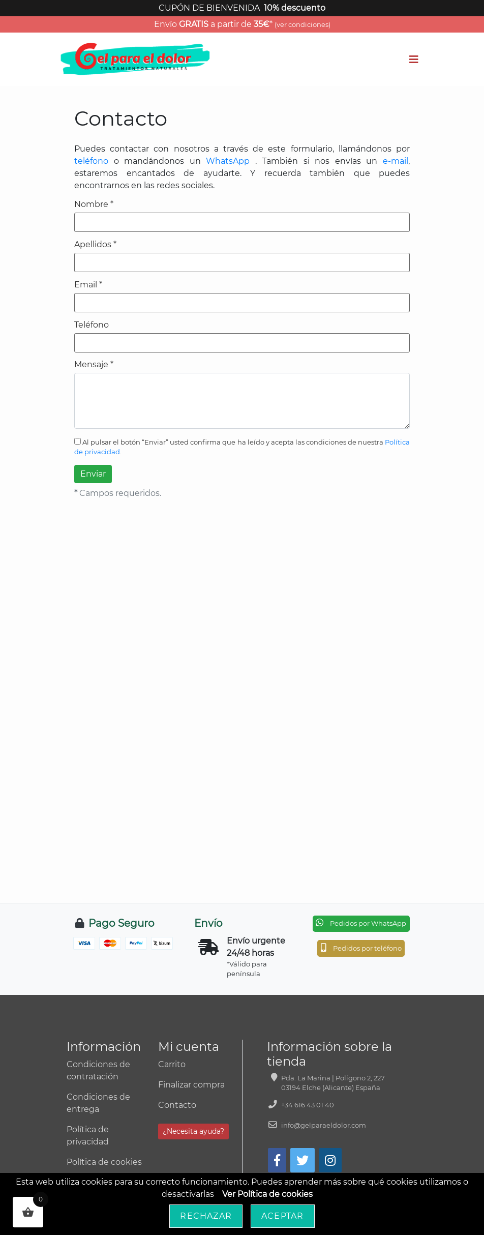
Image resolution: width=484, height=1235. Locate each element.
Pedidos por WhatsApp (361, 923)
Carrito (172, 1064)
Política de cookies (104, 1162)
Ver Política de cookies (267, 1194)
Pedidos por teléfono (361, 948)
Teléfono (91, 325)
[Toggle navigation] (414, 59)
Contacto (177, 1105)
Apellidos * (95, 245)
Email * (88, 285)
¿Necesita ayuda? (193, 1131)
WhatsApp (228, 161)
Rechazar (206, 1216)
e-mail (395, 161)
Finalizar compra (191, 1085)
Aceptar (282, 1216)
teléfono (91, 161)
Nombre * (93, 204)
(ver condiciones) (302, 24)
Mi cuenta (188, 1046)
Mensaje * (93, 365)
